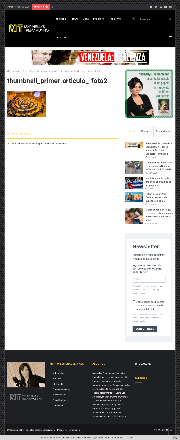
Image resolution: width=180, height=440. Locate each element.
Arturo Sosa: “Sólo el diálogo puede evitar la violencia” (42, 71)
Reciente (146, 131)
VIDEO (86, 19)
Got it (131, 437)
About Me (61, 37)
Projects (98, 19)
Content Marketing (61, 389)
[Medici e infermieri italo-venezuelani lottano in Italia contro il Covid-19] (134, 167)
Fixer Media (58, 384)
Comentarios (163, 131)
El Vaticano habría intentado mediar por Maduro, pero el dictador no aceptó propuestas (93, 7)
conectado (34, 143)
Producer (57, 378)
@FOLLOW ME (143, 363)
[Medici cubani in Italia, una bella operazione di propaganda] (134, 183)
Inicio (11, 71)
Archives (116, 19)
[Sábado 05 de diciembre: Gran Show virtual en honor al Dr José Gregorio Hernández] (134, 145)
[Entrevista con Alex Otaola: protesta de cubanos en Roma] (134, 197)
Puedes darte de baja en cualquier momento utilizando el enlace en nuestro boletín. (147, 317)
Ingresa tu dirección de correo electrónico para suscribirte (147, 268)
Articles (61, 19)
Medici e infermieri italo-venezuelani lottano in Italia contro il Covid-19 (159, 166)
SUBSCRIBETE (144, 328)
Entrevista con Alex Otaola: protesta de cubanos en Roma (156, 197)
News (75, 19)
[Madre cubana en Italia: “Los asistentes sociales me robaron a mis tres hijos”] (134, 216)
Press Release (59, 394)
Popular (132, 131)
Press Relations (60, 400)
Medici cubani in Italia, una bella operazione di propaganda (158, 181)
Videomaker (58, 373)
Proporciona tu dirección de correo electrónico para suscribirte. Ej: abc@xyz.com (147, 289)
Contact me (58, 405)
